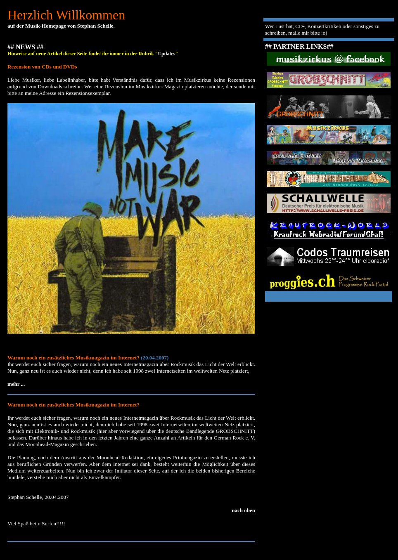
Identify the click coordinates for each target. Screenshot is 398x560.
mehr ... (16, 384)
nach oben (243, 510)
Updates (166, 54)
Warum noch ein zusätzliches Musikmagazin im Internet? (73, 405)
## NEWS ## (25, 46)
